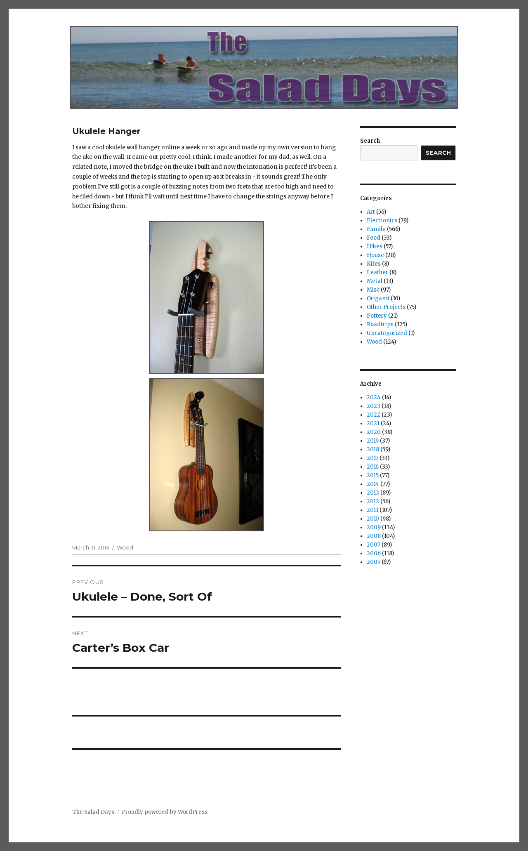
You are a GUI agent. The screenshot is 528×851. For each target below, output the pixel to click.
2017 (372, 458)
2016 (373, 466)
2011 (372, 510)
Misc (373, 289)
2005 (373, 562)
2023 (373, 406)
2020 (374, 432)
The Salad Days (93, 812)
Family (376, 229)
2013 (373, 492)
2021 (373, 423)
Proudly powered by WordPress (164, 812)
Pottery (377, 315)
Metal (374, 281)
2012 (373, 501)
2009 (374, 527)
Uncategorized (387, 333)
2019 (373, 440)
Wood (125, 547)
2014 (373, 484)
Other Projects (386, 307)
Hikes (374, 246)
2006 (374, 553)
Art (371, 211)
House (375, 255)
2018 (373, 449)
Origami (378, 298)
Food (373, 237)
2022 (373, 414)
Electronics (382, 220)
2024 (374, 397)
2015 (373, 475)
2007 (373, 544)
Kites (374, 263)
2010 (373, 518)
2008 (374, 536)
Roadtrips (380, 324)
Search (370, 140)
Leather (377, 272)
